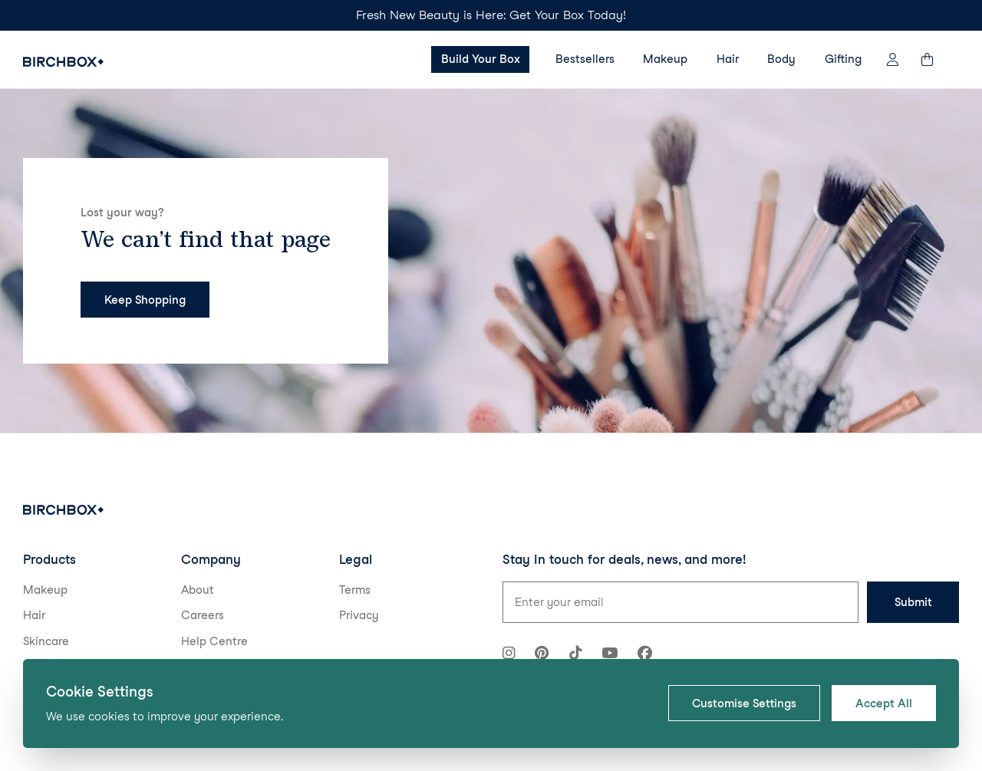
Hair (728, 59)
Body (781, 59)
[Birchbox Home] (63, 61)
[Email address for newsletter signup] (680, 603)
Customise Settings (744, 703)
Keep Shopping (145, 300)
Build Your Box (480, 59)
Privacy (359, 615)
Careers (202, 615)
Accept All (883, 703)
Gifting (843, 59)
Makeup (665, 59)
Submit (913, 602)
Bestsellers (585, 59)
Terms (355, 590)
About (197, 590)
